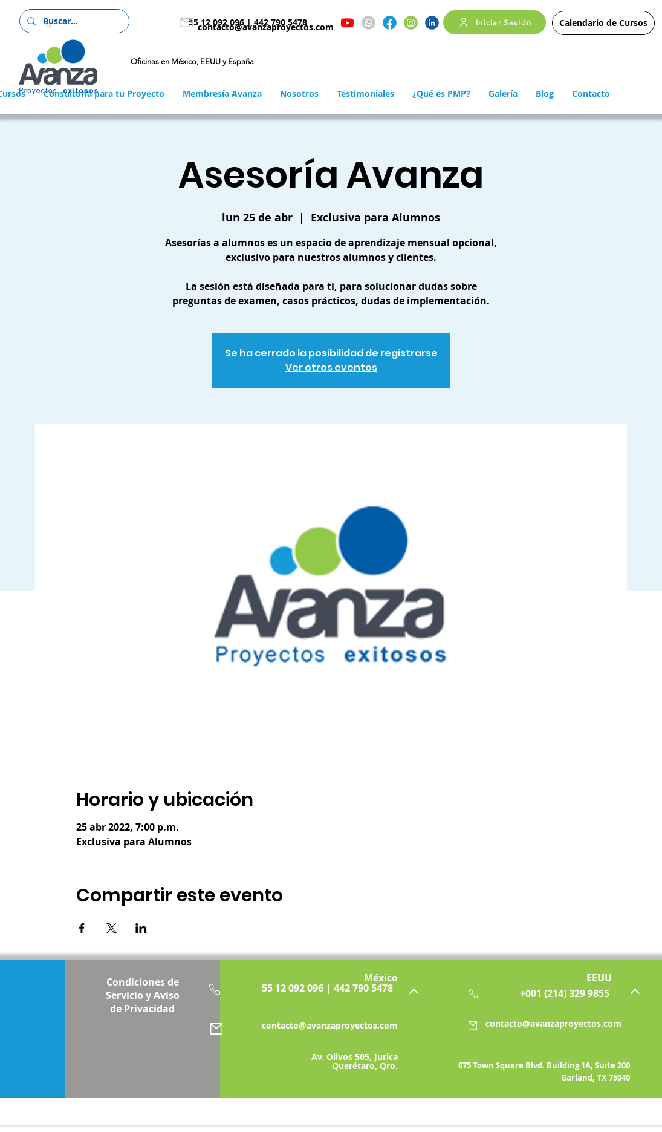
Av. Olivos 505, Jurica (354, 1056)
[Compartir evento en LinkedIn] (141, 928)
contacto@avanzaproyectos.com (266, 27)
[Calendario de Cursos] (603, 23)
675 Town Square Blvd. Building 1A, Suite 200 (544, 1065)
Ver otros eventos (331, 368)
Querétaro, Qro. (365, 1065)
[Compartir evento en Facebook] (82, 928)
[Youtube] (347, 22)
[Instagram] (410, 22)
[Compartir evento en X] (111, 928)
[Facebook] (389, 22)
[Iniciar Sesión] (494, 22)
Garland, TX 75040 (595, 1077)
